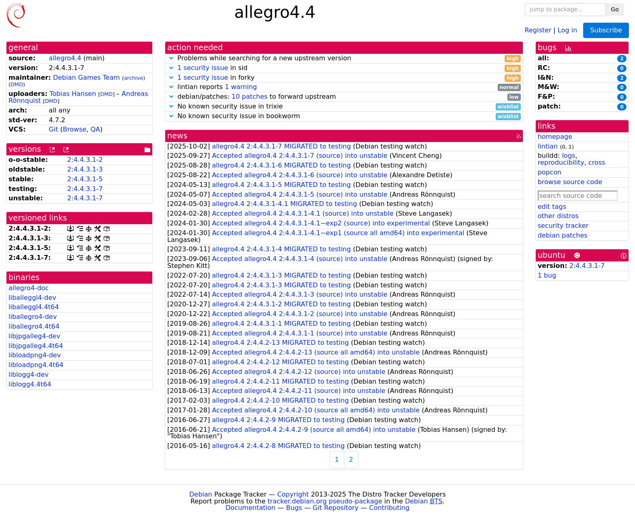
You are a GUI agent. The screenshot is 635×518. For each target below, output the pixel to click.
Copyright (293, 494)
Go (615, 9)
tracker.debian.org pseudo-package (325, 501)
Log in (567, 30)
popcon (550, 172)
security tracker (563, 225)
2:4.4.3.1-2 (85, 159)
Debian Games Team (86, 77)
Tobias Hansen (72, 94)
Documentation (250, 508)
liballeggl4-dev (32, 297)
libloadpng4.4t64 (36, 365)
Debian (200, 494)
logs (568, 155)
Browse (74, 129)
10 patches (250, 96)
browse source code (570, 182)
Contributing (389, 508)
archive (133, 78)
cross (596, 162)
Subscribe (606, 30)
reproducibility (561, 162)
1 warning (241, 87)
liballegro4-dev (33, 317)
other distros (558, 216)
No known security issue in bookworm (344, 116)
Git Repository (335, 508)
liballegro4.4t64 (34, 326)
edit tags (552, 206)
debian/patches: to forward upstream (344, 96)
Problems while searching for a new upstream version (344, 58)
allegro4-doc (29, 288)
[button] (171, 58)
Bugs (294, 508)
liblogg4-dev (29, 374)
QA (95, 129)
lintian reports (344, 87)
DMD (17, 84)
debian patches (563, 235)
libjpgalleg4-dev (34, 336)
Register (538, 30)
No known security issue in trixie (344, 106)
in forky (344, 77)
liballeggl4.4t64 (34, 307)
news (177, 135)
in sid (344, 68)
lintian (548, 146)
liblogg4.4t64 (30, 384)
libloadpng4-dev (35, 355)
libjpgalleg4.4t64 (36, 346)
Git (53, 129)
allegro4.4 (65, 58)
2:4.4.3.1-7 (85, 189)
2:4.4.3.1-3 (85, 169)
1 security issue (202, 68)
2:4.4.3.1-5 (85, 179)
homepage (555, 136)
